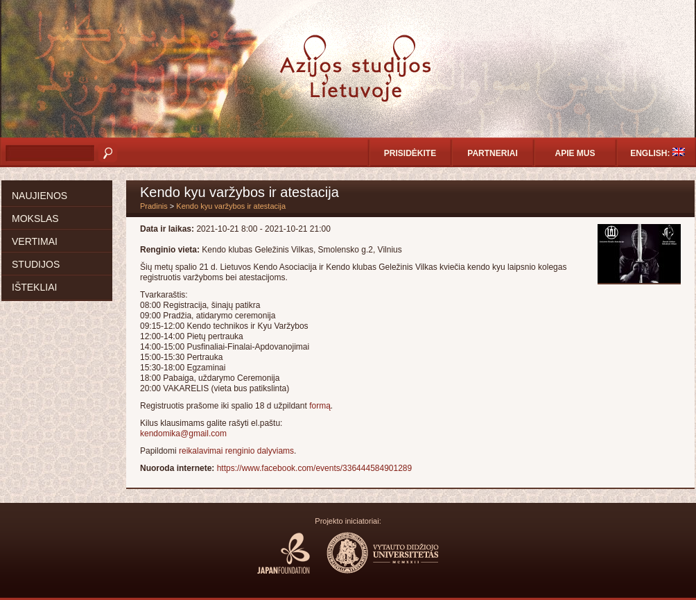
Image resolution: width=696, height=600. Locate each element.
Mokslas (35, 218)
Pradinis (154, 206)
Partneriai (492, 153)
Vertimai (35, 241)
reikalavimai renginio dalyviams (236, 451)
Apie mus (575, 153)
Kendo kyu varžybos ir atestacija (231, 206)
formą (320, 406)
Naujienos (39, 195)
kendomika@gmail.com (183, 433)
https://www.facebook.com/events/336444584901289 (314, 468)
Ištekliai (34, 287)
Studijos (36, 264)
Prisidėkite (410, 153)
